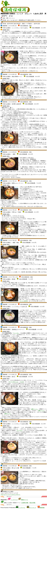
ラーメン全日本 (24, 301)
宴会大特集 (32, 502)
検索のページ (24, 499)
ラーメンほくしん (13, 381)
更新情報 (42, 507)
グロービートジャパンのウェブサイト (10, 494)
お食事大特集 (24, 502)
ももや (22, 381)
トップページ (14, 499)
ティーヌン (16, 333)
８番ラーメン (34, 409)
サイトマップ (32, 507)
